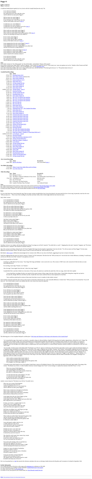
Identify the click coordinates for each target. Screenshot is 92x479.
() (22, 21)
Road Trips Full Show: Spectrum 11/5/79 (22, 137)
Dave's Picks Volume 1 (18, 106)
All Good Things (41, 188)
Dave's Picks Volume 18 (18, 84)
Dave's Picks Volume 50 (18, 95)
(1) (1, 64)
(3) (1, 67)
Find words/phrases (7, 477)
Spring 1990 (15, 149)
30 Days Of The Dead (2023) (19, 124)
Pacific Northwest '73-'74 (18, 79)
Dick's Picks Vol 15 (17, 110)
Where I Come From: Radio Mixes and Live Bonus (24, 167)
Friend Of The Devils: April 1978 (20, 114)
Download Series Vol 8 (18, 75)
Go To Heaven (16, 133)
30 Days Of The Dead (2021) (19, 154)
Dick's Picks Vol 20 (17, 87)
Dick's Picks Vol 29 (17, 105)
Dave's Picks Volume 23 (18, 113)
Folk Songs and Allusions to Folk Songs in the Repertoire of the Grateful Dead (49, 336)
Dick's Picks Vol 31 (17, 81)
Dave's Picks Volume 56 (18, 146)
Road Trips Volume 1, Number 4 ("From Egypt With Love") (26, 132)
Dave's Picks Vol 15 (17, 122)
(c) (1, 188)
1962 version (10, 253)
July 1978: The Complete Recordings (21, 129)
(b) (1, 187)
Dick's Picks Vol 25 (17, 125)
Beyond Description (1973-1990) (47, 185)
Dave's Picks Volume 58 (18, 76)
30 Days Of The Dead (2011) (19, 138)
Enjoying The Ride (17, 91)
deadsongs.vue (30, 466)
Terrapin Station (16, 89)
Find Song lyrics (12, 477)
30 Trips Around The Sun (18, 83)
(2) (1, 65)
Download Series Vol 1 (18, 94)
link (15, 461)
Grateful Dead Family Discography (35, 467)
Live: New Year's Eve (18, 168)
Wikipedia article (40, 66)
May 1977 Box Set (17, 102)
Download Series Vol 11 (18, 152)
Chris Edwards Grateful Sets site (35, 470)
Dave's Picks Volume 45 (18, 111)
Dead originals (18, 477)
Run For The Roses (17, 162)
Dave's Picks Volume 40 (18, 151)
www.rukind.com (19, 469)
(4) (1, 69)
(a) (1, 185)
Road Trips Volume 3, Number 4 (20, 140)
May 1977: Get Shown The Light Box (21, 97)
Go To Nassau (16, 141)
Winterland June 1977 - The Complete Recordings (24, 108)
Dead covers (23, 477)
